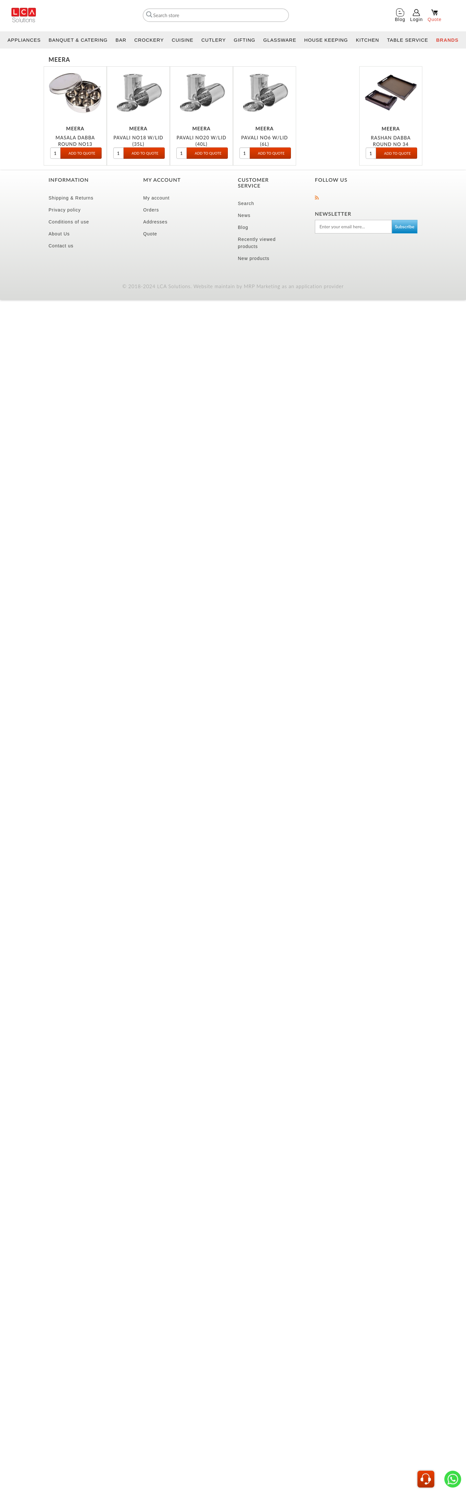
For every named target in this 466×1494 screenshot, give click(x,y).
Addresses (155, 221)
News (244, 215)
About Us (59, 233)
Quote (150, 233)
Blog (243, 227)
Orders (151, 209)
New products (254, 258)
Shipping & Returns (71, 197)
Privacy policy (65, 209)
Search (246, 203)
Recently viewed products (257, 243)
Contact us (61, 245)
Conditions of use (69, 221)
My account (156, 197)
